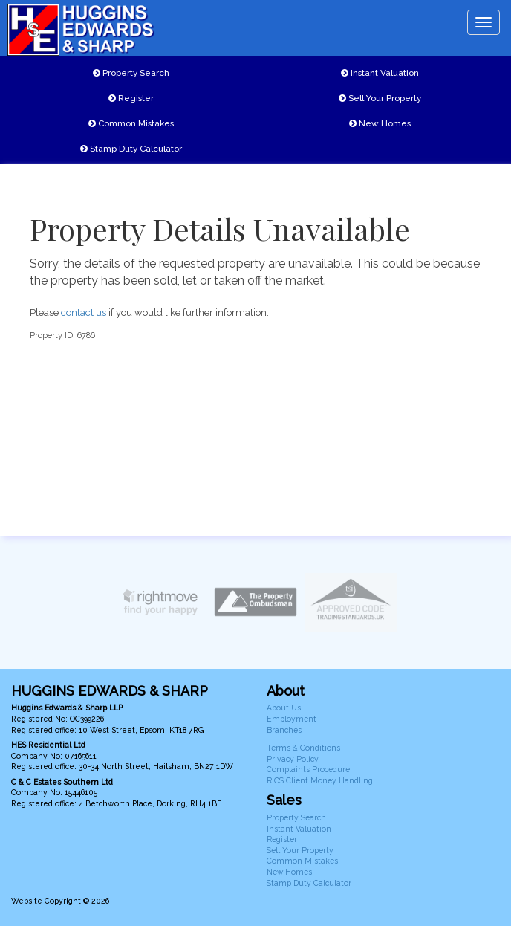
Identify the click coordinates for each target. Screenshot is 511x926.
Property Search (131, 73)
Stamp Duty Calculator (131, 148)
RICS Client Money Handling (320, 780)
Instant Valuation (380, 73)
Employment (291, 718)
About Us (284, 707)
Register (131, 98)
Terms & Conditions (303, 747)
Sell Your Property (380, 98)
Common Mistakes (131, 123)
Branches (284, 729)
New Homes (380, 123)
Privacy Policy (293, 758)
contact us (83, 312)
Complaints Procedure (308, 769)
